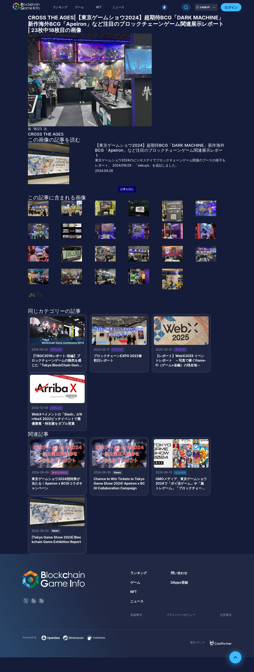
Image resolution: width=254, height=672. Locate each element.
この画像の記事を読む (54, 140)
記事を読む (127, 189)
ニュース (137, 602)
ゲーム (79, 7)
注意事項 (225, 615)
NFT (99, 7)
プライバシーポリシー (180, 615)
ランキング (60, 7)
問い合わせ (179, 573)
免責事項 (136, 615)
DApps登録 (179, 583)
